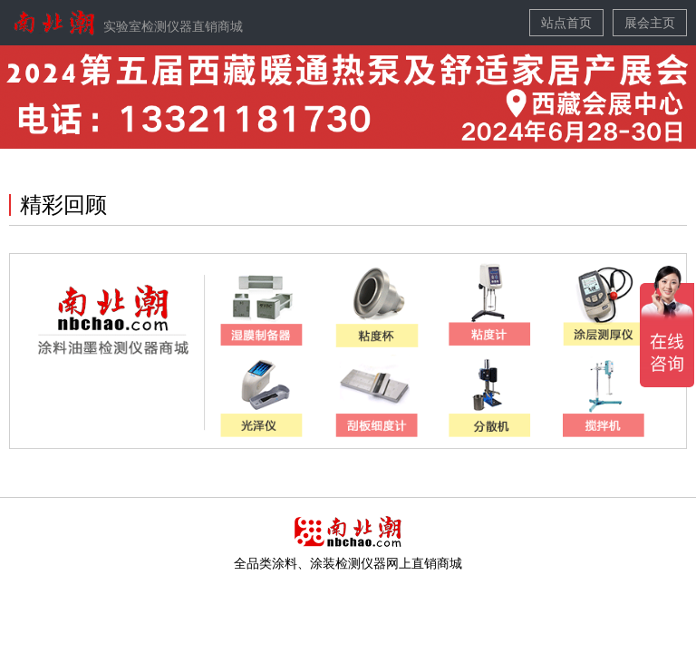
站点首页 (566, 22)
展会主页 (649, 22)
